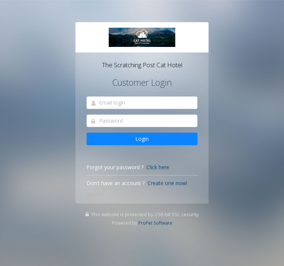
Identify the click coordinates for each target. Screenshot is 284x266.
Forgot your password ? (115, 167)
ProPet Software (155, 223)
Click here (157, 167)
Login (142, 138)
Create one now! (167, 183)
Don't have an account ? (116, 183)
